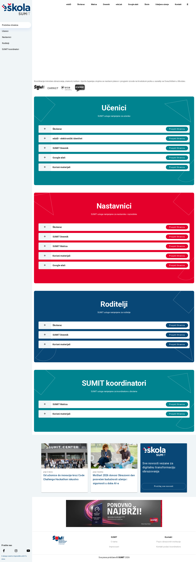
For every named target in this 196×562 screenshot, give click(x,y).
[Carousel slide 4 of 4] (122, 73)
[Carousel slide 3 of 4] (117, 73)
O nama (114, 541)
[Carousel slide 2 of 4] (111, 73)
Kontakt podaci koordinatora (168, 547)
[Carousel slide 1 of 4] (106, 73)
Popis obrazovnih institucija (168, 541)
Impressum (114, 547)
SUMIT (121, 557)
